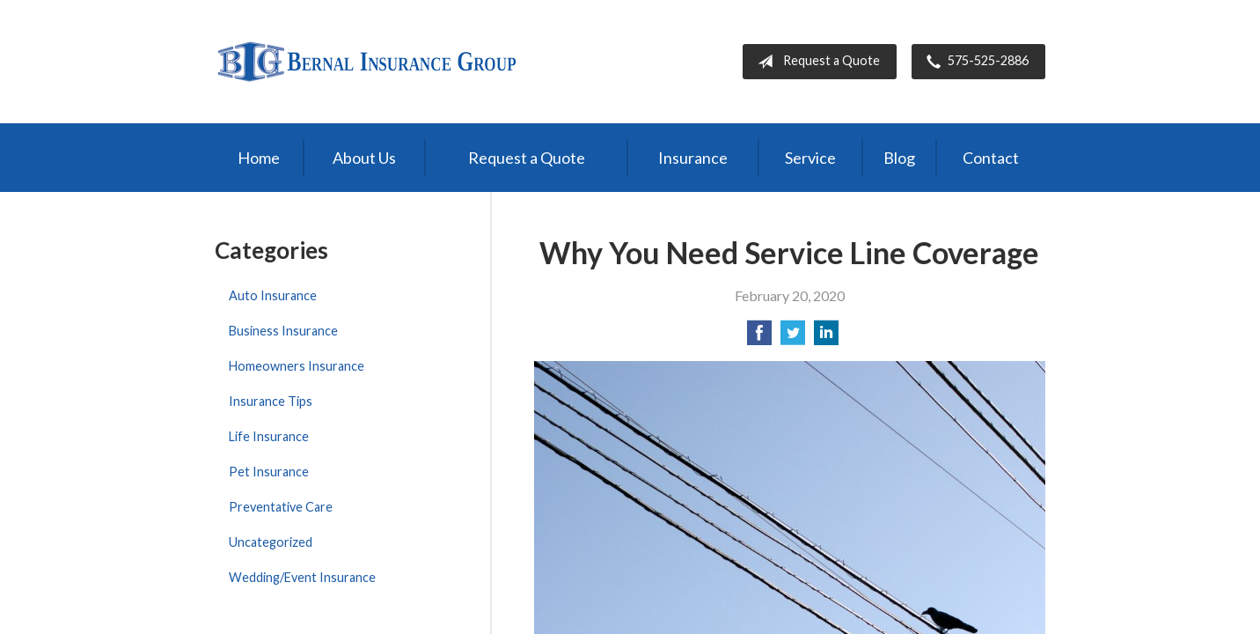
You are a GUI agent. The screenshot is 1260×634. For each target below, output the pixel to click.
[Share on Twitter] (792, 337)
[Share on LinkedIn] (826, 337)
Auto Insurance (273, 295)
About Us (364, 157)
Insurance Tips (270, 401)
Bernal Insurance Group (366, 62)
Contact (991, 157)
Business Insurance (283, 330)
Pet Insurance (269, 471)
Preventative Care (281, 506)
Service (810, 157)
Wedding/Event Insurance (302, 577)
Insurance (693, 157)
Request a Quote (815, 61)
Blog (899, 157)
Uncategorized (270, 541)
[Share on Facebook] (759, 337)
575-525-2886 (974, 61)
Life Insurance (269, 436)
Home (259, 157)
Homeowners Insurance (296, 365)
